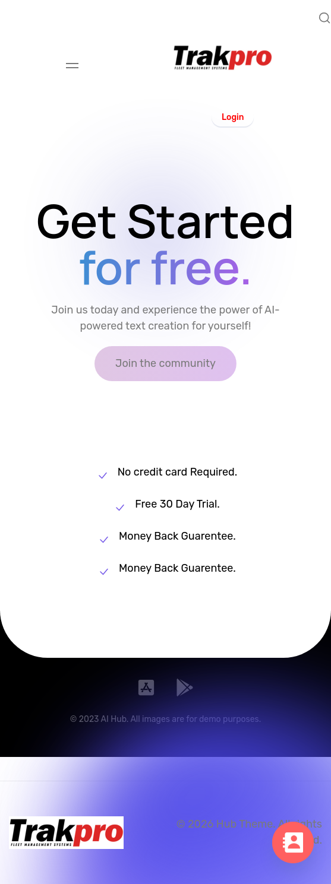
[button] (233, 116)
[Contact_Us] (293, 848)
